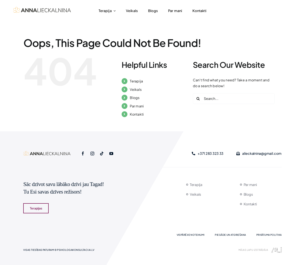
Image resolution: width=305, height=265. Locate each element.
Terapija (136, 81)
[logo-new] (42, 8)
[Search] (198, 98)
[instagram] (92, 153)
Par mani (137, 106)
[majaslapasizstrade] (276, 248)
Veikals (136, 89)
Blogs (134, 97)
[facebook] (83, 153)
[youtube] (111, 153)
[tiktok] (101, 153)
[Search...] (234, 98)
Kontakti (137, 114)
